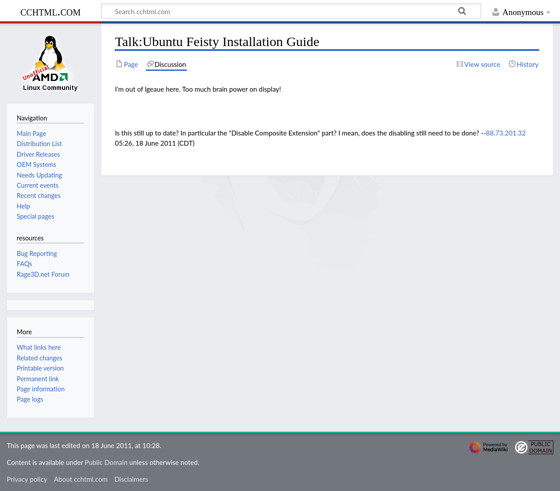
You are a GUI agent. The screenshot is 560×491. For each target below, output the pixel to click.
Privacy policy (27, 479)
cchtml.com (50, 11)
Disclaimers (131, 479)
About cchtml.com (81, 479)
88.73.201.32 (506, 133)
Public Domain (106, 462)
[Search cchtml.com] (291, 11)
